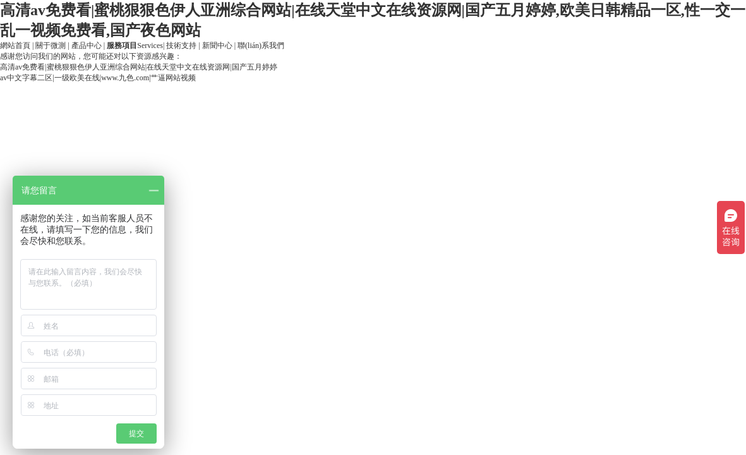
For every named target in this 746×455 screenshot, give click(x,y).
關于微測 (50, 45)
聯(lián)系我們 (261, 45)
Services (135, 45)
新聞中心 (217, 45)
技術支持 (181, 45)
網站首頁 (15, 45)
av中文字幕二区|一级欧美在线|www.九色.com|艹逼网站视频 (98, 77)
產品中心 (86, 45)
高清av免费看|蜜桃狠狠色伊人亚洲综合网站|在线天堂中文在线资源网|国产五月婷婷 (138, 67)
